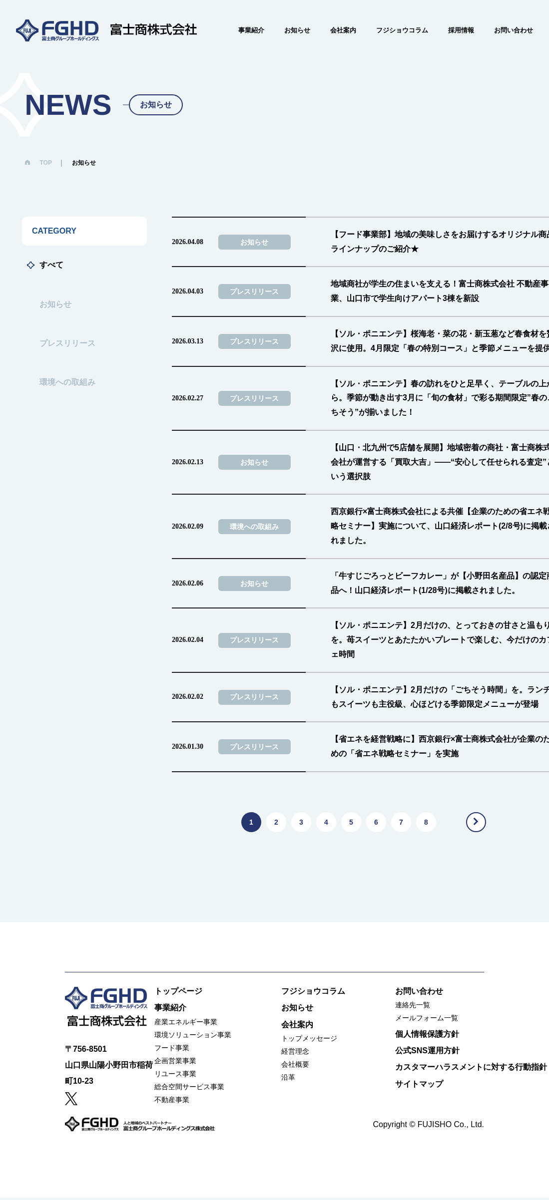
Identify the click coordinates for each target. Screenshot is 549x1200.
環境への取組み (254, 527)
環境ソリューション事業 (192, 1035)
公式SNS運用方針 (427, 1050)
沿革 (288, 1077)
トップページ (178, 991)
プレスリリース (254, 292)
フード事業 (171, 1048)
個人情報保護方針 (427, 1034)
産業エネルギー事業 (185, 1022)
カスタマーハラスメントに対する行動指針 (471, 1067)
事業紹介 (251, 30)
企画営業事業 (175, 1061)
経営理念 (295, 1051)
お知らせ (297, 30)
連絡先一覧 (412, 1005)
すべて (51, 265)
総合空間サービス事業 (189, 1087)
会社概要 (295, 1064)
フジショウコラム (402, 30)
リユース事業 (175, 1074)
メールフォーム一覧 (426, 1018)
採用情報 (461, 30)
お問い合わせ (513, 30)
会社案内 (343, 30)
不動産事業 (171, 1100)
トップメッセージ (309, 1038)
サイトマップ (419, 1084)
